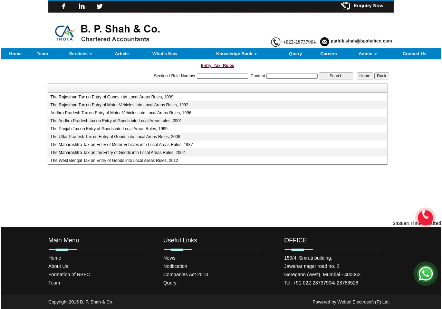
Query (295, 53)
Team (42, 53)
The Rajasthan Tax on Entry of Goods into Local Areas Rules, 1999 (111, 97)
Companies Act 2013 (185, 274)
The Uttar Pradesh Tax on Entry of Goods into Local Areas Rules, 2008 (115, 136)
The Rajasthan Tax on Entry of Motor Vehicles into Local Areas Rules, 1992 (119, 105)
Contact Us (414, 53)
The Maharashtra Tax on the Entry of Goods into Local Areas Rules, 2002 (117, 152)
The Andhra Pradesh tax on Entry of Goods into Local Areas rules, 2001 (116, 120)
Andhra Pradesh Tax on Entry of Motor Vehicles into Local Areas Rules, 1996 (120, 112)
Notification (175, 266)
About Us (58, 266)
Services (80, 53)
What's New (164, 53)
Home (15, 53)
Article (122, 53)
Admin (367, 53)
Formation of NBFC (69, 274)
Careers (328, 53)
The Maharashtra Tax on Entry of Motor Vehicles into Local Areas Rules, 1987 (121, 144)
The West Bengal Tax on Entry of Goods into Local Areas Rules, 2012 (114, 160)
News (169, 258)
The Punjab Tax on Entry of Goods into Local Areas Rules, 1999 (108, 128)
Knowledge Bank (236, 53)
